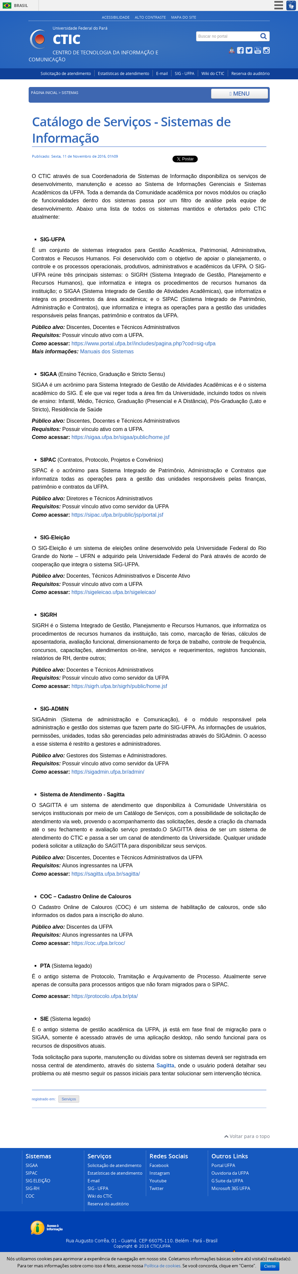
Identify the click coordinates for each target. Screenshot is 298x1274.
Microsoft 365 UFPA (230, 1188)
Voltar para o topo (247, 1136)
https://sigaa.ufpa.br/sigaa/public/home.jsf (120, 437)
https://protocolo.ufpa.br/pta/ (105, 996)
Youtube (157, 1181)
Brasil (21, 5)
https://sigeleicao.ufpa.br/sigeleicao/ (114, 592)
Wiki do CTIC (212, 73)
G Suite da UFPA (227, 1181)
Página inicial (44, 92)
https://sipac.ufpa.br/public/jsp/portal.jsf (117, 515)
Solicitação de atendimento (66, 73)
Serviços (69, 1099)
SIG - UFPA (184, 73)
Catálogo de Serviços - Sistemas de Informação (131, 129)
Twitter (156, 1188)
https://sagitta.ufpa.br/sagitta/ (106, 874)
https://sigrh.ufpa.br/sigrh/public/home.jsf (119, 686)
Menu (239, 93)
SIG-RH (33, 1188)
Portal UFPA (223, 1165)
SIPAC (31, 1173)
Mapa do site (183, 17)
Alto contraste (150, 17)
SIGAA (32, 1165)
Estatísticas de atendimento (123, 73)
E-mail (162, 73)
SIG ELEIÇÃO (38, 1181)
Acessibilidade (116, 17)
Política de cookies (162, 1266)
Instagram (159, 1173)
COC (30, 1196)
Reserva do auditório (250, 73)
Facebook (159, 1165)
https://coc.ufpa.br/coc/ (98, 943)
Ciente (270, 1266)
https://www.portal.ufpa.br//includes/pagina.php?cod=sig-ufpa (144, 343)
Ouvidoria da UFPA (230, 1173)
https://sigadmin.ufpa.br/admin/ (108, 772)
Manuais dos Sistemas (107, 351)
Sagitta (165, 1065)
